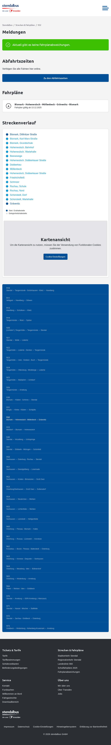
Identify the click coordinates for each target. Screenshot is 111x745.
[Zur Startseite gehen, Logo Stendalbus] (11, 8)
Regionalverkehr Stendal (69, 660)
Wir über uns (64, 686)
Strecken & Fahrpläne (25, 25)
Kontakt (6, 686)
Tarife (5, 656)
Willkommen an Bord (12, 694)
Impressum (9, 727)
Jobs (60, 694)
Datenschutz (24, 727)
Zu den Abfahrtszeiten (55, 78)
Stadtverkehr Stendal (68, 656)
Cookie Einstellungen (55, 256)
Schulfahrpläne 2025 (67, 668)
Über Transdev (65, 690)
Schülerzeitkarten (10, 664)
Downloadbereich (10, 702)
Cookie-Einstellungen (43, 727)
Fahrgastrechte (9, 698)
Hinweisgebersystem (66, 727)
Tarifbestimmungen (11, 660)
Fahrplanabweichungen (69, 672)
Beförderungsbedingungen (14, 668)
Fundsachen (8, 690)
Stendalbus (7, 25)
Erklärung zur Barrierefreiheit (93, 727)
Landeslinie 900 (65, 664)
